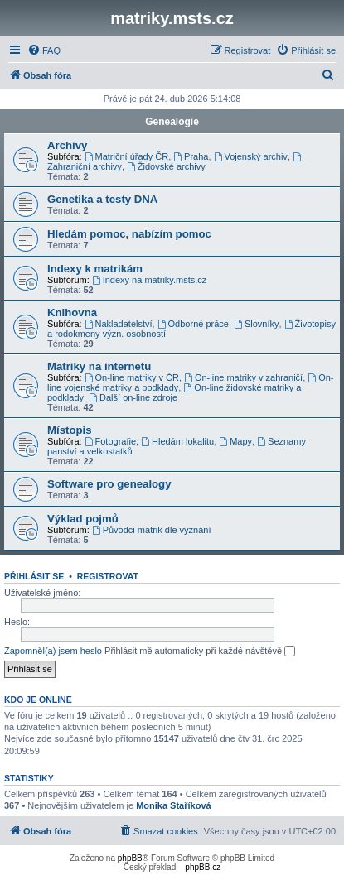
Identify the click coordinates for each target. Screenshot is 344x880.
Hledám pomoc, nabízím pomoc (129, 234)
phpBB (130, 858)
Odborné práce (193, 324)
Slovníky (256, 324)
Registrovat (107, 576)
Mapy (235, 441)
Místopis (69, 430)
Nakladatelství (119, 324)
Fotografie (110, 441)
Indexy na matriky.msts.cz (149, 280)
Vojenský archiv (251, 156)
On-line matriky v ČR (132, 377)
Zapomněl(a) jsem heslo (53, 651)
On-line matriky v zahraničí (243, 377)
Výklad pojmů (83, 518)
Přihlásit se (34, 576)
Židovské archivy (166, 166)
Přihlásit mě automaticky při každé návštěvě (199, 651)
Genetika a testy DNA (102, 199)
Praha (190, 156)
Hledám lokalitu (177, 441)
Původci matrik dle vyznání (151, 530)
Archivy (67, 145)
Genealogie (172, 121)
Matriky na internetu (99, 366)
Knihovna (72, 312)
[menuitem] (44, 50)
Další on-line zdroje (133, 397)
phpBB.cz (202, 867)
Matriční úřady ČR (126, 156)
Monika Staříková (173, 805)
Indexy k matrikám (95, 268)
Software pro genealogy (109, 484)
